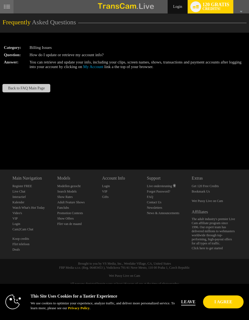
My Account (93, 67)
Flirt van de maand (69, 224)
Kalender (18, 202)
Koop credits (20, 239)
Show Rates (65, 197)
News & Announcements (163, 213)
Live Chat (18, 191)
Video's (17, 213)
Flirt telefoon (20, 244)
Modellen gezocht (69, 186)
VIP (15, 218)
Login (177, 7)
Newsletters (154, 208)
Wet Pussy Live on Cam (207, 201)
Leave (194, 301)
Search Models (67, 191)
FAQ (150, 197)
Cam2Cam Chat (22, 229)
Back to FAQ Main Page (26, 88)
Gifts (105, 197)
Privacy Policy (71, 308)
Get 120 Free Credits (205, 186)
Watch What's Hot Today (28, 208)
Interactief (19, 197)
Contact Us (154, 202)
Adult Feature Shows (71, 202)
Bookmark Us (201, 191)
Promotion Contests (70, 213)
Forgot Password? (158, 191)
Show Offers (65, 218)
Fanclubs (63, 208)
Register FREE (22, 186)
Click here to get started (207, 248)
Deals (16, 249)
